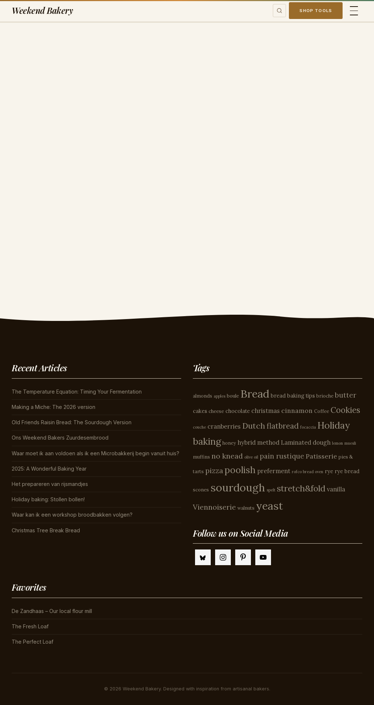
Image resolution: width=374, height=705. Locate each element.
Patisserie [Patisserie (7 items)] (321, 456)
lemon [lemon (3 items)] (337, 443)
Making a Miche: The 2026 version (53, 407)
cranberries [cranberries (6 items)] (224, 426)
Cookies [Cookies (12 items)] (345, 410)
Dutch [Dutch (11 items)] (253, 426)
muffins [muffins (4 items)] (201, 457)
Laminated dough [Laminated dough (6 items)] (306, 442)
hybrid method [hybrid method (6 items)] (258, 442)
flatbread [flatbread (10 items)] (283, 426)
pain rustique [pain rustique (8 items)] (282, 456)
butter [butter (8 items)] (345, 395)
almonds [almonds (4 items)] (202, 396)
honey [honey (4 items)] (229, 443)
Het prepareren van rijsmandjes (50, 484)
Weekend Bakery (42, 10)
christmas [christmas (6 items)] (265, 410)
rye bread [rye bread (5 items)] (347, 471)
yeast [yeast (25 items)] (269, 506)
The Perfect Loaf (32, 642)
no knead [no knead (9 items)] (227, 455)
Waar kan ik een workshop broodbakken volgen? (72, 514)
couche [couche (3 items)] (199, 427)
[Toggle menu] (354, 11)
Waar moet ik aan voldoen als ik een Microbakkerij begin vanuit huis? (95, 453)
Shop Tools (315, 10)
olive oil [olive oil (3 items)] (251, 457)
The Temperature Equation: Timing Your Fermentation (77, 391)
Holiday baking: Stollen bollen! (48, 499)
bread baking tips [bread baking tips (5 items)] (293, 395)
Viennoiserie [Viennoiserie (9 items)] (214, 506)
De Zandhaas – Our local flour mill (52, 611)
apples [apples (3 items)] (219, 396)
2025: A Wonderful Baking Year (49, 468)
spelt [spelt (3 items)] (271, 490)
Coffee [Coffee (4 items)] (321, 411)
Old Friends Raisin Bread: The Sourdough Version (71, 422)
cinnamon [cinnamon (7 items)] (297, 410)
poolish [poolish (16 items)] (240, 470)
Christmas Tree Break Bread (46, 530)
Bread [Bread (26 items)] (254, 394)
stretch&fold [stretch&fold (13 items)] (301, 488)
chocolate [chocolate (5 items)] (237, 410)
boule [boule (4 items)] (233, 396)
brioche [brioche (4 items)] (324, 396)
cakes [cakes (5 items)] (200, 410)
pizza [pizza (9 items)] (214, 470)
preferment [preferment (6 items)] (273, 471)
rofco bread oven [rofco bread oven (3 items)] (307, 471)
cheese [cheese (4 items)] (216, 411)
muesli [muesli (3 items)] (350, 443)
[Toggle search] (279, 10)
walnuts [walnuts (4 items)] (246, 508)
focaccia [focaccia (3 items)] (308, 427)
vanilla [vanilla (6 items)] (336, 489)
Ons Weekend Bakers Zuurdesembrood (60, 437)
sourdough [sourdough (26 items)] (237, 487)
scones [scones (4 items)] (201, 490)
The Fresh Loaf (30, 626)
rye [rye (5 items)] (329, 471)
